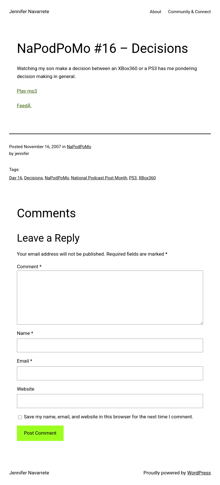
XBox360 (147, 177)
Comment (29, 266)
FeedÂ (24, 105)
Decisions (33, 177)
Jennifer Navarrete (29, 11)
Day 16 (15, 177)
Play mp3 (27, 91)
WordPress (199, 473)
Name (25, 333)
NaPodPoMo (79, 146)
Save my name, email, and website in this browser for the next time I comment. (108, 417)
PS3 (133, 177)
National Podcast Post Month (99, 177)
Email (24, 361)
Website (25, 389)
